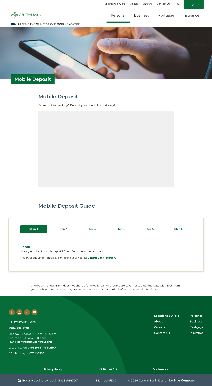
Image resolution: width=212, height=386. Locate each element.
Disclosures (160, 369)
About (158, 321)
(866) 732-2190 (18, 328)
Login (194, 4)
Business (196, 321)
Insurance (197, 333)
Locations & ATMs (166, 315)
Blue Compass (184, 380)
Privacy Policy (53, 369)
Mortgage (196, 327)
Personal (196, 315)
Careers (159, 327)
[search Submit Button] (178, 4)
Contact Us (162, 333)
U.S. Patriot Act (107, 369)
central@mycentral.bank (34, 341)
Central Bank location (101, 257)
